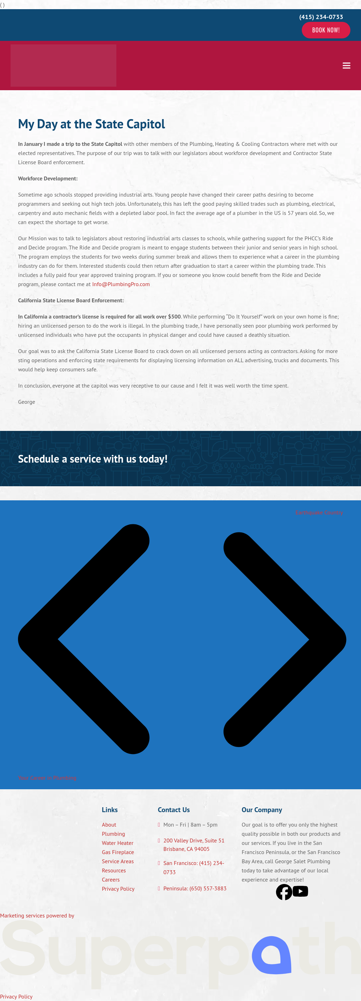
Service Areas (118, 861)
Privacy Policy (118, 888)
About (109, 824)
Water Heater (117, 842)
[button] (346, 65)
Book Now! (326, 30)
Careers (111, 879)
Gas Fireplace (118, 851)
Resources (114, 870)
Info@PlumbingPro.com (121, 284)
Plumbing (113, 833)
